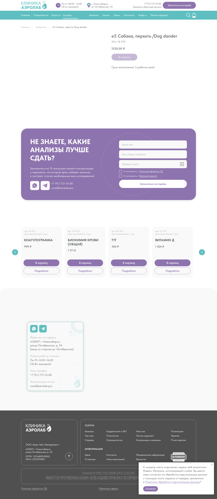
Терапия (175, 435)
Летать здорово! (159, 15)
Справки (89, 440)
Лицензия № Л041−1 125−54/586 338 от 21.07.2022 (108, 472)
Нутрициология (114, 440)
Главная (25, 15)
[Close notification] (211, 464)
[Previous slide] (15, 252)
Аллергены (40, 27)
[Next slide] (202, 252)
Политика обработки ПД (34, 488)
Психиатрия (177, 431)
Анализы (94, 15)
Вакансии (141, 459)
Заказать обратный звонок (147, 6)
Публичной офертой (148, 176)
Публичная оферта (108, 488)
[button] (179, 5)
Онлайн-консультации (70, 17)
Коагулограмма (38, 240)
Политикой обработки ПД (151, 171)
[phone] (153, 154)
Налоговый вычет (115, 459)
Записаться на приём (153, 184)
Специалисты (41, 15)
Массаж (140, 431)
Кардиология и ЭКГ (116, 431)
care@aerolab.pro (62, 188)
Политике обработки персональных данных (172, 482)
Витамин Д (164, 240)
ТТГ (114, 240)
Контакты (129, 15)
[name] (153, 144)
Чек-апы (89, 435)
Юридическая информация (150, 454)
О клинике (90, 459)
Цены (117, 15)
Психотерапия (178, 440)
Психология (112, 435)
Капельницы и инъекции (148, 440)
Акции (106, 15)
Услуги (54, 15)
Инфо (141, 15)
